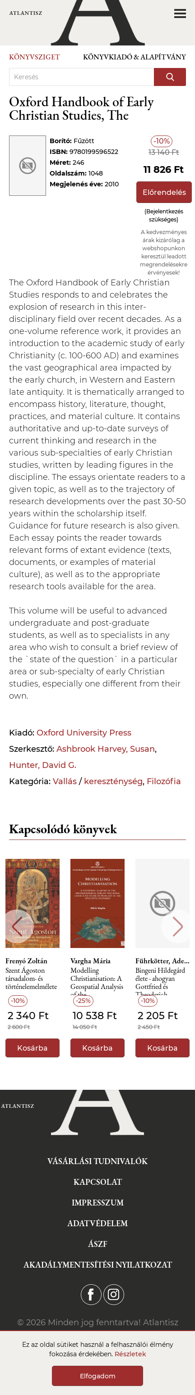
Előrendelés (164, 192)
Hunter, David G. (42, 765)
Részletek (130, 1354)
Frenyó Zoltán (26, 961)
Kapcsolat (98, 1182)
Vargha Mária (90, 961)
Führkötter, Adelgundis (162, 961)
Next (178, 927)
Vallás (65, 781)
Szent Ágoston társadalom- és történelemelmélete (31, 978)
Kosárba (32, 1048)
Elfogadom (98, 1376)
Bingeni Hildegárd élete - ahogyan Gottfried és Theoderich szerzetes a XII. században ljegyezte (160, 981)
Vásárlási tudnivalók (97, 1161)
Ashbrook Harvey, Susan (105, 749)
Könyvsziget (34, 57)
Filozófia (164, 781)
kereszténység (113, 781)
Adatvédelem (97, 1223)
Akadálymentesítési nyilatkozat (97, 1265)
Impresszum (98, 1202)
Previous (17, 927)
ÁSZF (97, 1244)
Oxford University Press (84, 733)
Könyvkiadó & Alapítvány (134, 57)
